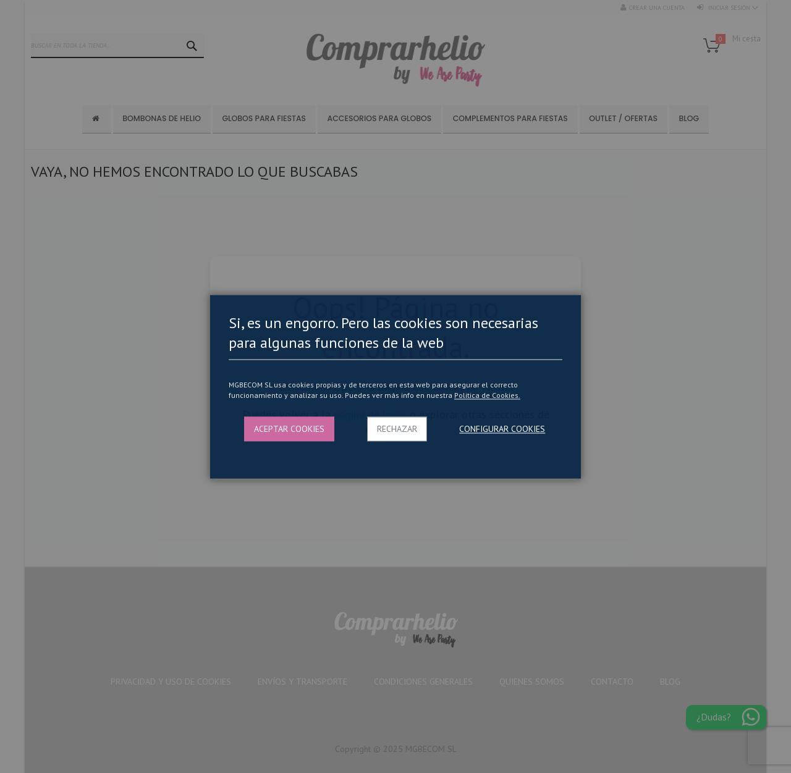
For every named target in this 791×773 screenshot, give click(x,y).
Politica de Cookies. (487, 395)
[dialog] (395, 386)
